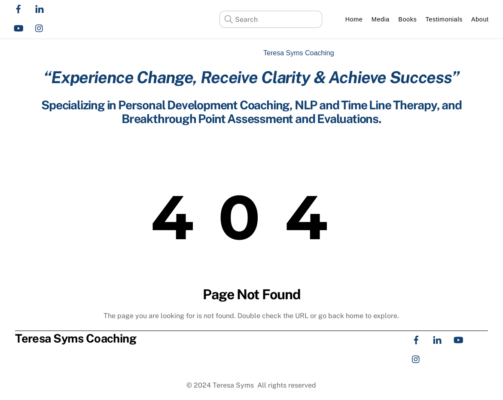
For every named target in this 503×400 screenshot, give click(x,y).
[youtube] (18, 27)
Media (381, 19)
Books (407, 19)
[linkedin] (39, 8)
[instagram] (39, 27)
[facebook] (18, 8)
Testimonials (444, 19)
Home (354, 19)
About (480, 19)
